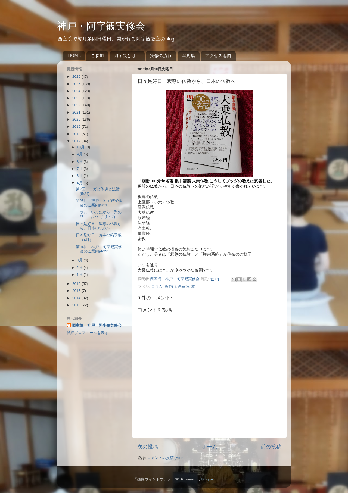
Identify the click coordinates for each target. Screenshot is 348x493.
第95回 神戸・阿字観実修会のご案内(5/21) (99, 203)
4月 (80, 183)
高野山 (170, 287)
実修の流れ (161, 55)
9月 (80, 154)
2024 (77, 91)
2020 (77, 119)
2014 (77, 298)
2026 (77, 76)
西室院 (183, 287)
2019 (77, 126)
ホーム (209, 447)
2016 (77, 284)
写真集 (188, 55)
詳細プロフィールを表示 (87, 333)
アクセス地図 (218, 55)
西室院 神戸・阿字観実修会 (97, 325)
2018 (77, 134)
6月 (80, 176)
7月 (80, 169)
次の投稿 (147, 447)
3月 (80, 260)
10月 (81, 147)
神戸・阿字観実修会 (101, 26)
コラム (157, 287)
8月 (80, 162)
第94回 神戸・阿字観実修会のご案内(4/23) (99, 249)
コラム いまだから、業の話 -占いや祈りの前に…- (100, 214)
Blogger (207, 479)
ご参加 (97, 55)
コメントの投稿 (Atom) (166, 458)
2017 (77, 141)
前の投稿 (271, 447)
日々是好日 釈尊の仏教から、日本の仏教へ (99, 226)
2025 (77, 84)
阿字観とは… (127, 55)
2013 (77, 305)
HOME (74, 55)
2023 (77, 98)
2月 (80, 268)
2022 (77, 105)
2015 (77, 291)
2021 (77, 112)
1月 (80, 275)
